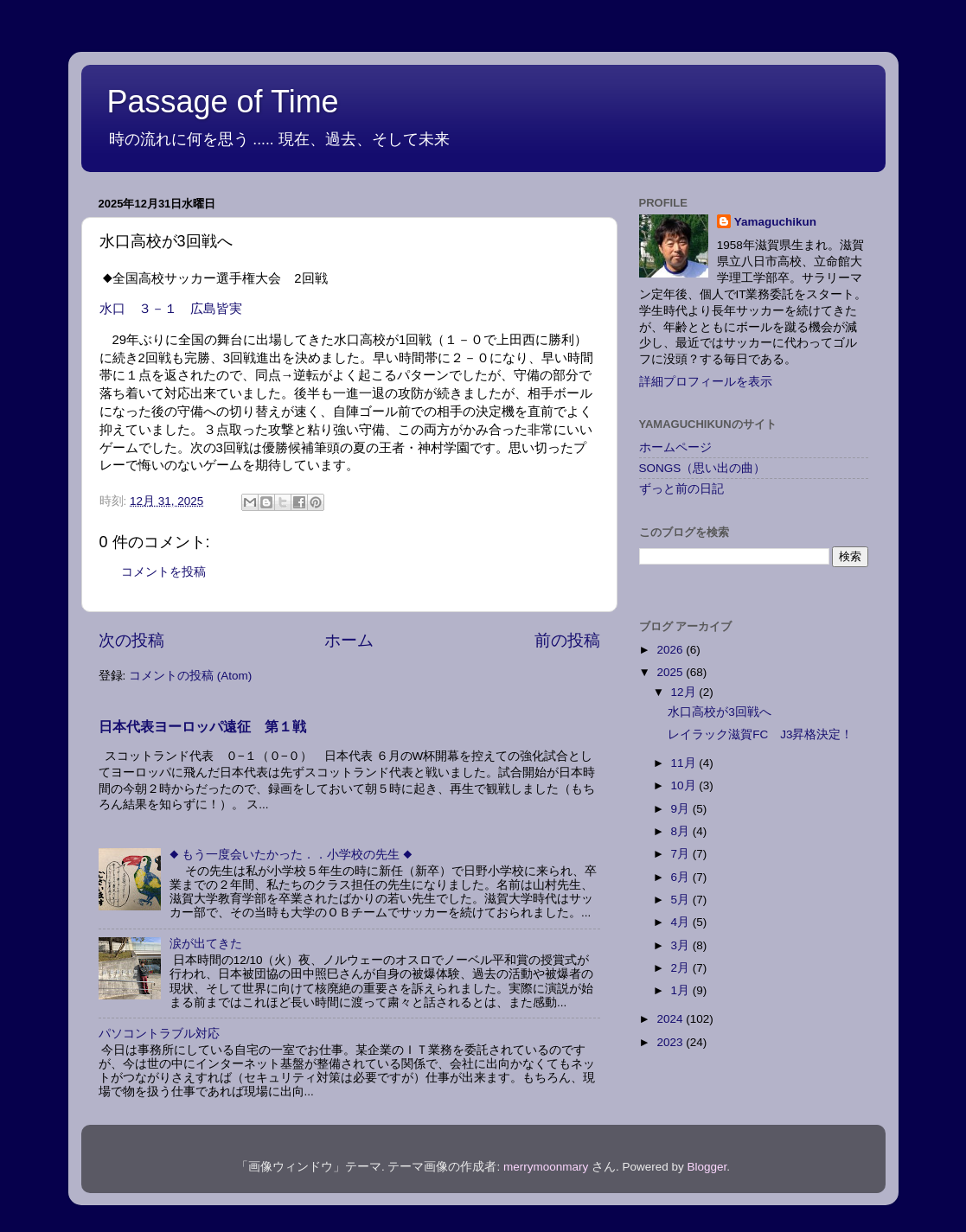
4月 (682, 922)
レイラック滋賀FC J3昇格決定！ (760, 734)
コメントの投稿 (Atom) (190, 675)
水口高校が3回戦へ (719, 711)
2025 (671, 672)
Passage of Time (223, 101)
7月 (682, 853)
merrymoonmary (545, 1166)
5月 (682, 899)
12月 (685, 692)
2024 (671, 1018)
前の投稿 (567, 640)
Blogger (707, 1166)
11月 (685, 762)
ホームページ (675, 447)
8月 (682, 831)
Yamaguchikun (775, 221)
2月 (682, 967)
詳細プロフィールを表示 (705, 381)
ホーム (349, 640)
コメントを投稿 (163, 571)
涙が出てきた (206, 943)
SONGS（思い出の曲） (702, 468)
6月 (682, 877)
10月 (685, 785)
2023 (671, 1042)
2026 (671, 649)
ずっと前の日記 (681, 488)
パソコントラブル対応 (159, 1033)
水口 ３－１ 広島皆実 (170, 309)
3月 (682, 945)
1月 (682, 990)
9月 (682, 808)
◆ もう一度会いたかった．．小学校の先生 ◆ (291, 854)
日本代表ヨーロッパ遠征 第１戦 (202, 726)
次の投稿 (131, 640)
